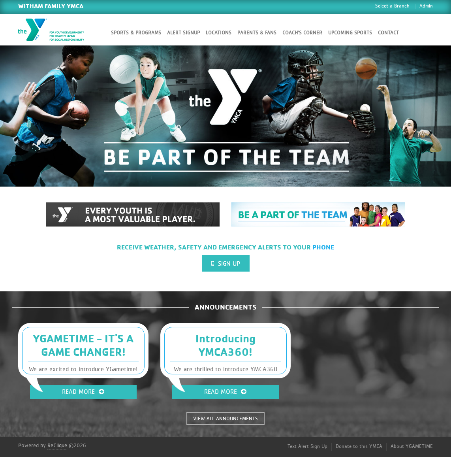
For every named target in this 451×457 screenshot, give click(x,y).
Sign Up (225, 263)
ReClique (57, 445)
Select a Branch (392, 6)
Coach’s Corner (302, 33)
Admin (426, 6)
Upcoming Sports (350, 33)
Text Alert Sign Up (307, 446)
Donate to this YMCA (359, 446)
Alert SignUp (183, 33)
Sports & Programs (136, 33)
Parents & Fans (256, 33)
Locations (218, 33)
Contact (388, 33)
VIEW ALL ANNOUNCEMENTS (225, 418)
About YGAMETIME (412, 446)
